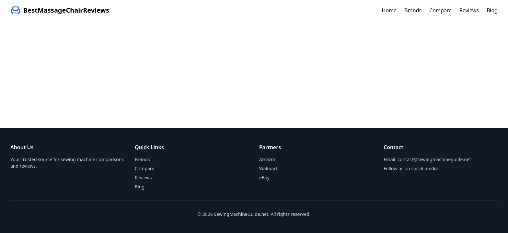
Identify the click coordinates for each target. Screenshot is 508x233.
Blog (492, 10)
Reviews (469, 10)
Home (389, 10)
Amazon (268, 159)
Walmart (268, 168)
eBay (264, 177)
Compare (440, 10)
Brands (412, 10)
